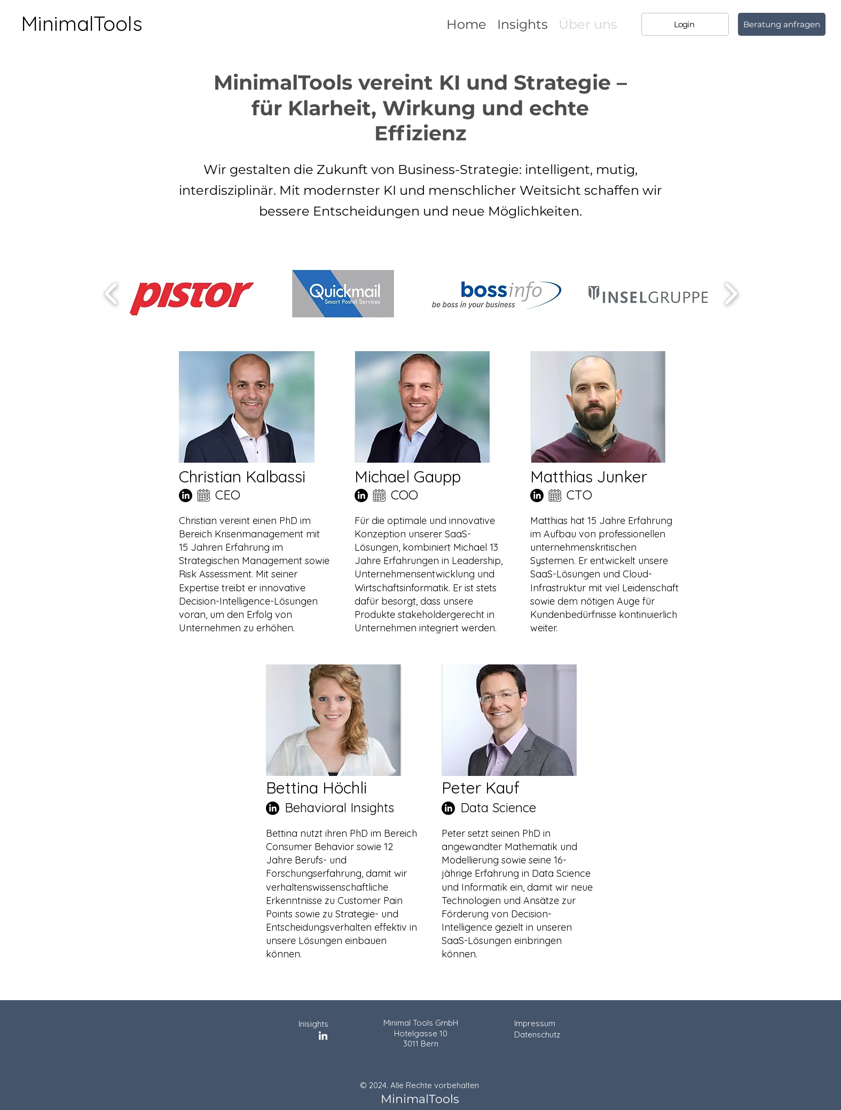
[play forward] (731, 293)
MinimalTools (82, 23)
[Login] (685, 24)
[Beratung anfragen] (782, 24)
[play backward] (111, 293)
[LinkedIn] (185, 495)
